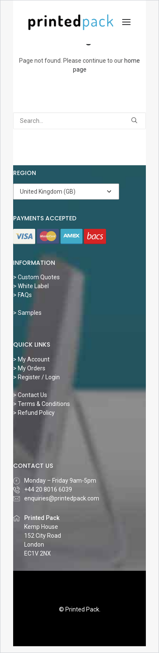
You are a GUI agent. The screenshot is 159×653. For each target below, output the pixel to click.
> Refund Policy (34, 412)
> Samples (27, 312)
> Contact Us (30, 395)
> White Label (31, 286)
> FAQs (22, 295)
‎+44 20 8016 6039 (48, 489)
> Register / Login (36, 377)
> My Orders (29, 368)
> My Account (31, 359)
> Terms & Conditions (41, 403)
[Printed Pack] (70, 22)
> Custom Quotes (36, 277)
